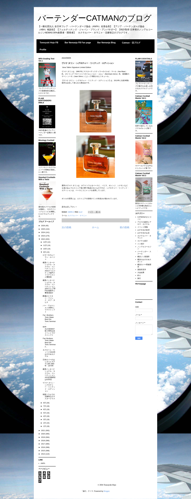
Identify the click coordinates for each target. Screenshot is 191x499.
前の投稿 (124, 227)
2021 (43, 430)
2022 (43, 239)
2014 (43, 454)
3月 (44, 419)
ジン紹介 (140, 244)
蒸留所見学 (141, 270)
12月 (45, 242)
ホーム (95, 227)
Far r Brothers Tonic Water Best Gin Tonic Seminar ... (49, 319)
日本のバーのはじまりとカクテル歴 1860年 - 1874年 (49, 363)
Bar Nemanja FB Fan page (78, 42)
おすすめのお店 (143, 233)
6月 (44, 409)
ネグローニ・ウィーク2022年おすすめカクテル (49, 353)
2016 (43, 447)
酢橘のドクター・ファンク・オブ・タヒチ (49, 299)
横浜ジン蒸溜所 (143, 257)
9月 (44, 252)
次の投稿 (66, 227)
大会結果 (140, 272)
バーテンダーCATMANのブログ (94, 18)
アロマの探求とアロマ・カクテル (144, 223)
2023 (43, 236)
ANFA (43, 463)
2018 (43, 441)
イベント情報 (142, 227)
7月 (44, 406)
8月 (44, 403)
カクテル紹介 (142, 241)
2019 (43, 437)
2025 (43, 229)
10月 (45, 249)
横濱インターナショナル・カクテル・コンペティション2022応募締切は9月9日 (49, 374)
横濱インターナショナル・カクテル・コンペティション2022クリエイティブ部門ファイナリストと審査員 (49, 270)
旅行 (139, 278)
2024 (43, 232)
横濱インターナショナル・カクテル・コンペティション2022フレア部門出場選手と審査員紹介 (49, 286)
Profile (43, 49)
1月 (44, 426)
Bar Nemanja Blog (106, 42)
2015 (43, 451)
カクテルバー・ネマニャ (77, 216)
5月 (44, 413)
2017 (43, 444)
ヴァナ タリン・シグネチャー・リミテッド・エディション (49, 387)
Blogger (106, 491)
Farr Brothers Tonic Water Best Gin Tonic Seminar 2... (49, 342)
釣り (139, 275)
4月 (44, 416)
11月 (45, 245)
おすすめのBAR (143, 230)
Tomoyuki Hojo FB (49, 42)
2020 (43, 434)
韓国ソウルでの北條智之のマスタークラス (49, 396)
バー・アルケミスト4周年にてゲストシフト (49, 309)
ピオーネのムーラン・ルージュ (49, 257)
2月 (44, 423)
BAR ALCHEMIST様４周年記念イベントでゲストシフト (49, 331)
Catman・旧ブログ (131, 43)
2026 (43, 226)
